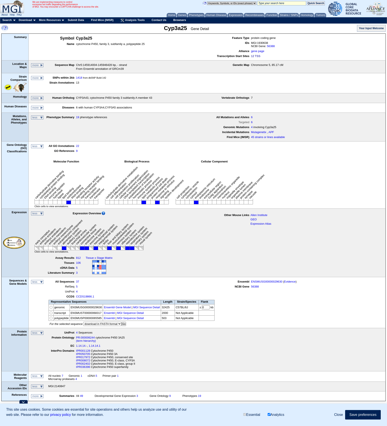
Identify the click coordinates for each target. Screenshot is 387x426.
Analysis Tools (132, 20)
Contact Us (159, 20)
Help (12, 14)
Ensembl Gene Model (117, 307)
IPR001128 (83, 350)
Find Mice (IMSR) (102, 20)
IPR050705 (83, 354)
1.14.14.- (81, 345)
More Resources (50, 20)
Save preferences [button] (362, 414)
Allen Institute (259, 215)
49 (81, 395)
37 (77, 281)
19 (77, 117)
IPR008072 (83, 360)
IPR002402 (83, 363)
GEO (254, 219)
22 (77, 146)
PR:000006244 (85, 337)
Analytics (276, 414)
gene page (257, 51)
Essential (251, 414)
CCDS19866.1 (85, 296)
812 (78, 257)
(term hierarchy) (86, 340)
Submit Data (76, 20)
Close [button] (338, 414)
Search (7, 20)
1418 (79, 77)
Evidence (289, 281)
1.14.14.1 (94, 345)
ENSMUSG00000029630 (266, 281)
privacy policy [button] (60, 414)
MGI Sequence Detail (146, 307)
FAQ (19, 14)
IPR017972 (83, 357)
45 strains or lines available (268, 137)
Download (25, 20)
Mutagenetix (258, 132)
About (5, 14)
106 (78, 262)
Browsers (179, 20)
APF (271, 132)
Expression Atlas (261, 223)
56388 (271, 46)
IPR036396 (83, 367)
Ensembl (109, 313)
